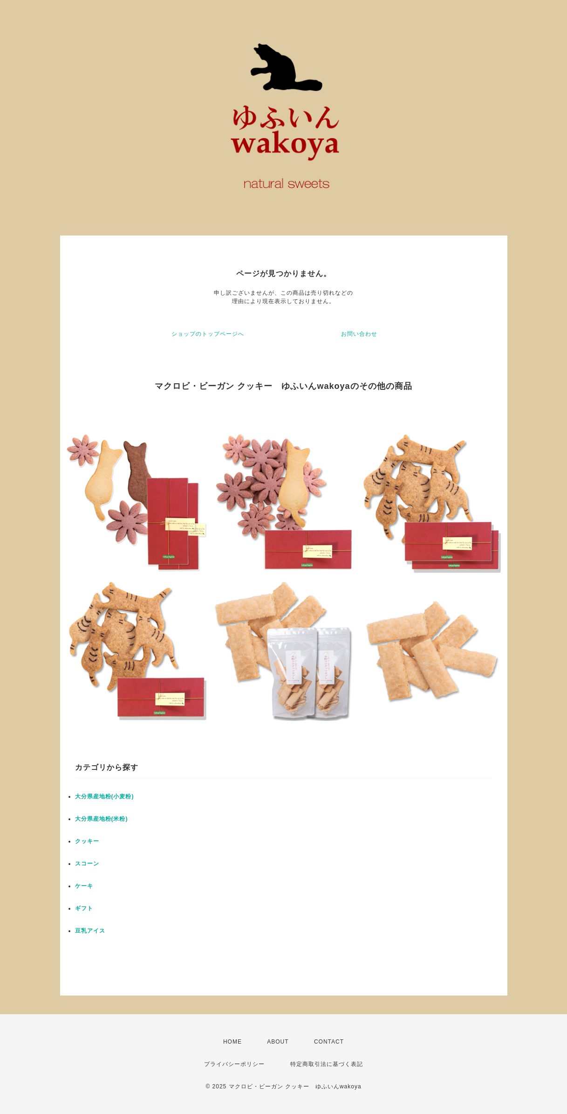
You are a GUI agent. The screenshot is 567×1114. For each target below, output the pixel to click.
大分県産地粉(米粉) (101, 819)
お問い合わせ (359, 334)
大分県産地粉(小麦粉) (104, 796)
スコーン (87, 863)
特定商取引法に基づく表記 (326, 1064)
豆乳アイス (90, 930)
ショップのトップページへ (207, 334)
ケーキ (84, 886)
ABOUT (277, 1041)
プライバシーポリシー (234, 1064)
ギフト (84, 908)
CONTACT (329, 1041)
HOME (232, 1041)
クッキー (87, 841)
